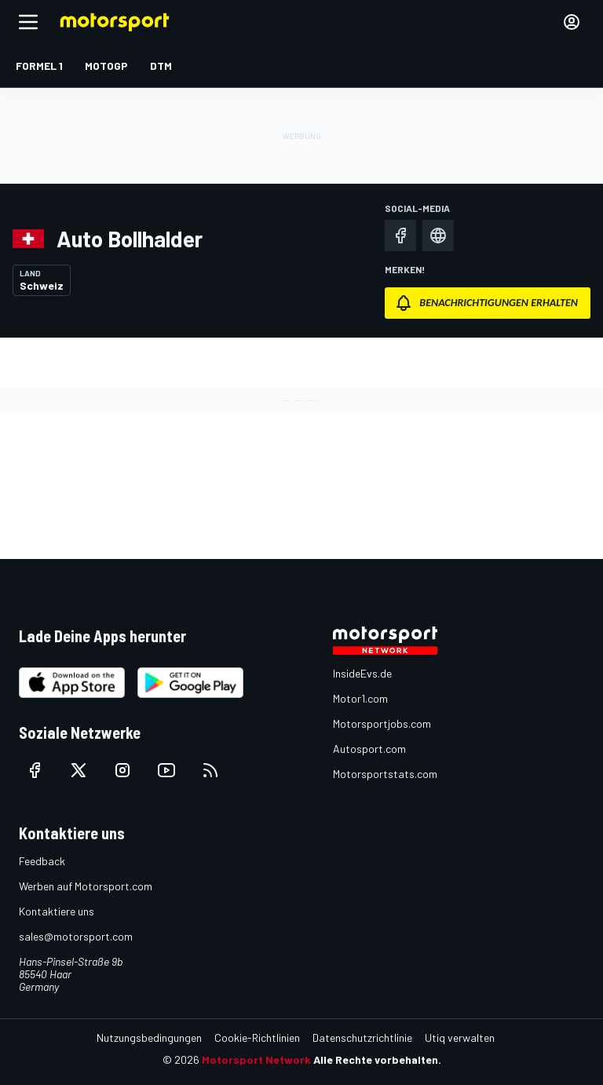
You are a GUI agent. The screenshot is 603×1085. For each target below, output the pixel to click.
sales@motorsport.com (76, 936)
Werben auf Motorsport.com (85, 886)
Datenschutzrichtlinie (362, 1037)
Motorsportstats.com (385, 773)
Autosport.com (369, 748)
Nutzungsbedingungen (149, 1037)
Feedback (42, 861)
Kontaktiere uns (56, 911)
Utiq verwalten (460, 1037)
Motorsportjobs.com (382, 723)
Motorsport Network (256, 1059)
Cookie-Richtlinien (257, 1037)
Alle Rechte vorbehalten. (377, 1059)
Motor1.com (360, 698)
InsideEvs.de (362, 673)
